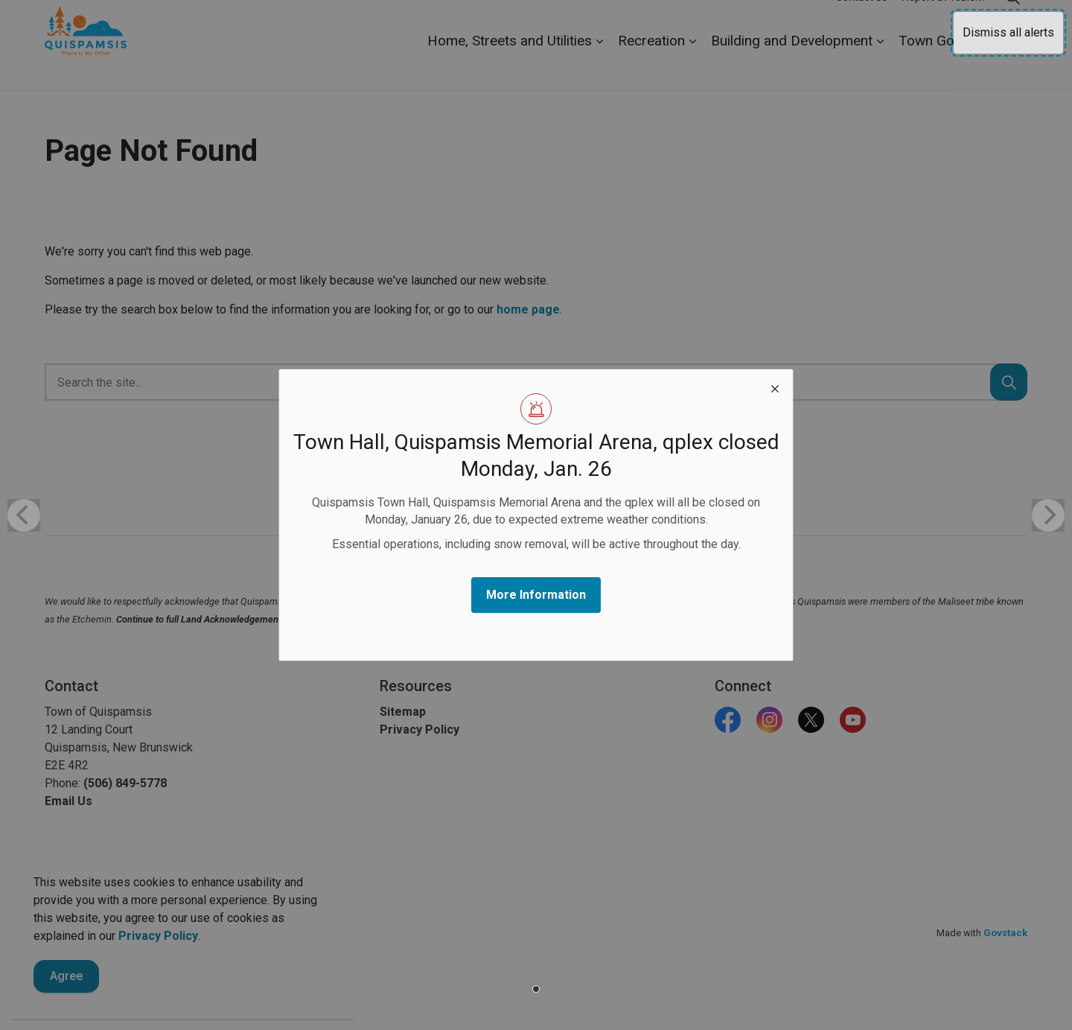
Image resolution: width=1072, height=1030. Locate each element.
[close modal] (775, 387)
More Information (536, 595)
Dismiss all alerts (1008, 32)
